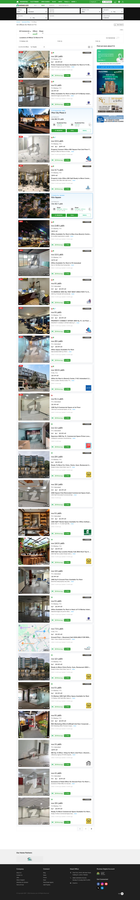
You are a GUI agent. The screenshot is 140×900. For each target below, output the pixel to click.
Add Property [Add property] (46, 884)
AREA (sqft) (106, 9)
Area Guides (45, 1)
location (52, 9)
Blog (54, 1)
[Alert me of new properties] (110, 67)
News (44, 875)
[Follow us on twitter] (99, 889)
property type (85, 9)
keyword (52, 15)
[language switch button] (115, 2)
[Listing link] (55, 64)
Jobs (17, 877)
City (29, 9)
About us (18, 872)
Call (67, 75)
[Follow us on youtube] (107, 885)
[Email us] (83, 883)
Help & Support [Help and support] (20, 880)
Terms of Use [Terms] (20, 884)
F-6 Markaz (23, 41)
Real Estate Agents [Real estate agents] (48, 882)
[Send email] (52, 75)
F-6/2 (60, 41)
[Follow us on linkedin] (103, 889)
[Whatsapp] (58, 75)
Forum (45, 877)
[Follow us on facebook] (99, 885)
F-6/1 (97, 41)
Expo (44, 880)
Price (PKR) (20, 15)
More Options (106, 15)
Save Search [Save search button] (118, 24)
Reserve (58, 130)
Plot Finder (35, 1)
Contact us (19, 875)
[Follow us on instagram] (103, 885)
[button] (21, 12)
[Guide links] (110, 55)
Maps (60, 1)
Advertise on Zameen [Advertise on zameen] (22, 882)
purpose (19, 9)
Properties (24, 1)
